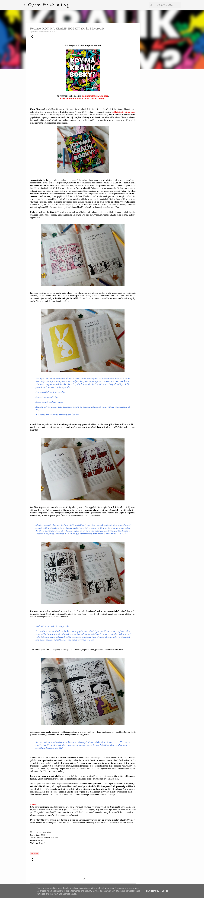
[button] (31, 37)
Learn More (152, 891)
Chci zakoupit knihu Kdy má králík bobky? (83, 98)
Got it (165, 891)
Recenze (34, 853)
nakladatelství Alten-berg (95, 95)
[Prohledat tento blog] (167, 5)
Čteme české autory (49, 5)
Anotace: (34, 804)
